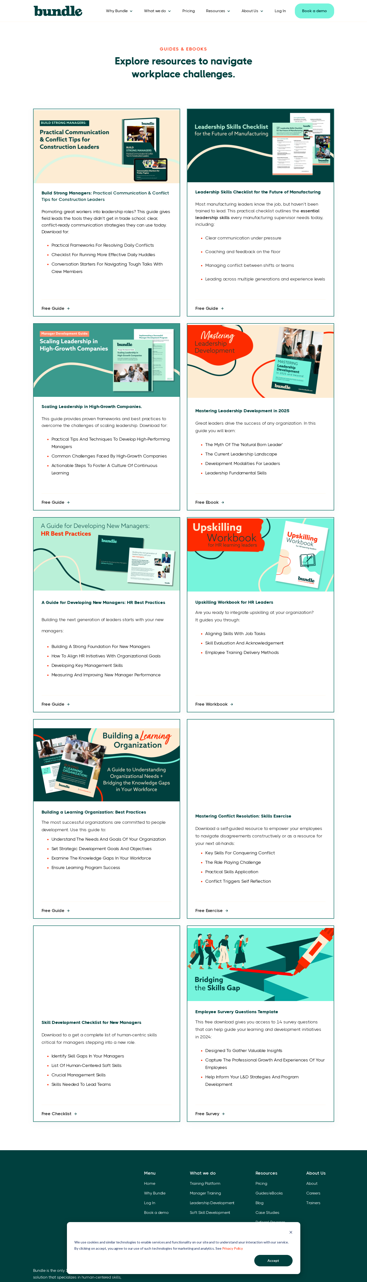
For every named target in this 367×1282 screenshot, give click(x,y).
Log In (280, 10)
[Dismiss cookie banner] (291, 1233)
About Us (250, 10)
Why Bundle (117, 10)
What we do (155, 10)
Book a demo (314, 10)
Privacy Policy (232, 1248)
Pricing (188, 10)
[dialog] (183, 1248)
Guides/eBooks (269, 1182)
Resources (215, 10)
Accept (273, 1260)
